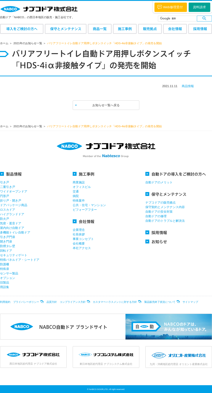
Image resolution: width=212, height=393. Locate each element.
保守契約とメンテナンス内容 (165, 207)
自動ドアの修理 (156, 216)
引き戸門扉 (7, 237)
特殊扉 (4, 269)
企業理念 (79, 230)
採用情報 (200, 28)
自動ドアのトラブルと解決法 (165, 220)
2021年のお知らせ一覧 (27, 43)
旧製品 (4, 282)
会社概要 (79, 243)
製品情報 (11, 174)
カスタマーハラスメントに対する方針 (115, 301)
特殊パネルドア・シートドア (19, 259)
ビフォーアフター (85, 209)
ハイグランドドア (12, 214)
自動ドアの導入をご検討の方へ (175, 174)
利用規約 (5, 301)
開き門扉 (6, 241)
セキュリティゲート (13, 255)
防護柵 (4, 264)
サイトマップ (190, 301)
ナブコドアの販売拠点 (160, 202)
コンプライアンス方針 (73, 301)
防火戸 (4, 218)
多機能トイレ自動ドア (15, 232)
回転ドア (6, 250)
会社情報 (175, 28)
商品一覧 (100, 28)
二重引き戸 (7, 187)
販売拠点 (150, 28)
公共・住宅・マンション (89, 205)
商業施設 (79, 182)
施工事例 (125, 28)
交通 (76, 191)
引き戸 (4, 182)
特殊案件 (79, 200)
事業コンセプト (83, 239)
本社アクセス (82, 248)
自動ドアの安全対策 (159, 211)
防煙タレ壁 (7, 246)
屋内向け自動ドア (12, 228)
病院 (76, 196)
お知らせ (156, 241)
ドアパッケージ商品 (13, 205)
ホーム (4, 43)
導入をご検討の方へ (21, 28)
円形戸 (4, 196)
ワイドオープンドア (13, 191)
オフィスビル (82, 187)
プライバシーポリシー (26, 301)
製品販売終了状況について (159, 301)
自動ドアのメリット (159, 182)
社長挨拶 (79, 234)
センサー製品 (9, 273)
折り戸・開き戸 (10, 200)
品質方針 (52, 301)
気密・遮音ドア (10, 223)
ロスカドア (7, 209)
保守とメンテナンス (65, 28)
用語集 (4, 287)
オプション (7, 278)
